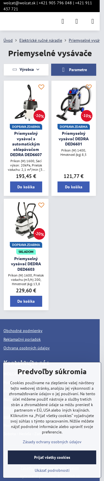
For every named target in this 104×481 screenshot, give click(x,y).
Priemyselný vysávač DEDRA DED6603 (26, 264)
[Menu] (93, 21)
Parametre (73, 70)
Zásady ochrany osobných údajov (52, 441)
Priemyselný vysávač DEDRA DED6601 (74, 138)
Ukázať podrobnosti (52, 470)
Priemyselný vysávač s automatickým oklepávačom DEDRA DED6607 (26, 143)
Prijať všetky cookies (52, 457)
